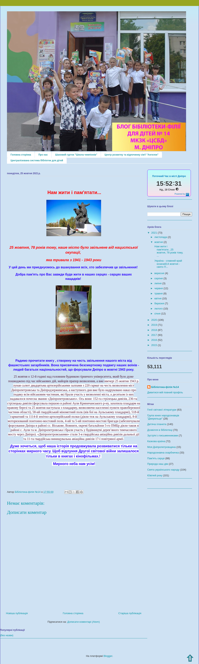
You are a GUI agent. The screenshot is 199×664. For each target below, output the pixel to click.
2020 (154, 319)
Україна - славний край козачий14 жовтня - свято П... (168, 263)
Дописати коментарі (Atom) (83, 621)
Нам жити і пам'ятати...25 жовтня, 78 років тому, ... (168, 251)
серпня (159, 278)
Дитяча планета (156, 424)
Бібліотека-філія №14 (165, 387)
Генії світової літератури (161, 409)
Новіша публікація (17, 613)
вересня (159, 273)
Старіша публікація (129, 613)
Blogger (107, 655)
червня (159, 288)
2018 (154, 330)
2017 (154, 334)
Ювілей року (154, 475)
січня (157, 313)
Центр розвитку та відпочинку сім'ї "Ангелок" (131, 154)
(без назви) (6, 635)
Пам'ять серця (156, 458)
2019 (154, 324)
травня (158, 293)
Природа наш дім (157, 463)
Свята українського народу (163, 469)
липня (158, 283)
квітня (158, 298)
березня (159, 303)
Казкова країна (156, 441)
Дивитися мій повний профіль (165, 392)
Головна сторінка (21, 154)
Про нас (43, 154)
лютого (158, 308)
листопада (161, 237)
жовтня (159, 242)
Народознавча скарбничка (163, 452)
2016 (154, 339)
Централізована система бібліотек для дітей (37, 160)
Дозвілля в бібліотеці (159, 429)
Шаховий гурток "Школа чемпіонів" (76, 154)
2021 (154, 232)
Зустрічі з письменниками (162, 435)
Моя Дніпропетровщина (161, 447)
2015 (154, 345)
